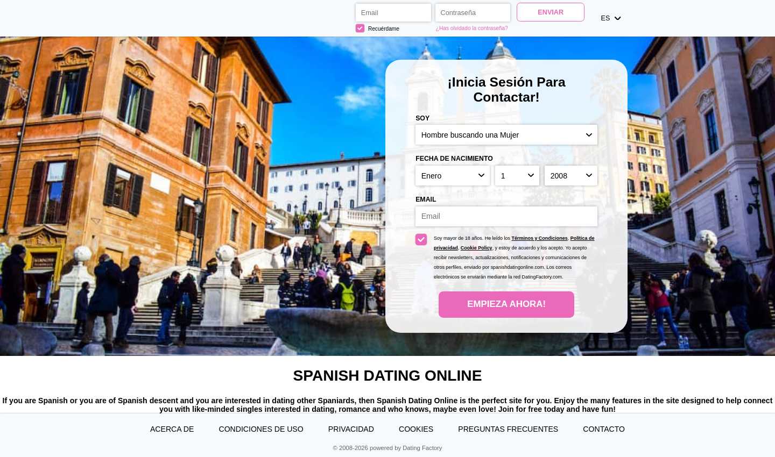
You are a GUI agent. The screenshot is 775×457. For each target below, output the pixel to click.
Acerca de (172, 429)
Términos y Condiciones (540, 238)
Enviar (550, 12)
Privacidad (351, 429)
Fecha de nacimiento (454, 158)
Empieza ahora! (506, 304)
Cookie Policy (476, 248)
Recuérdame (377, 28)
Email (425, 199)
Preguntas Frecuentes (508, 429)
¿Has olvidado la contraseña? (472, 28)
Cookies (416, 429)
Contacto (604, 429)
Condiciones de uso (261, 429)
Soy (422, 118)
